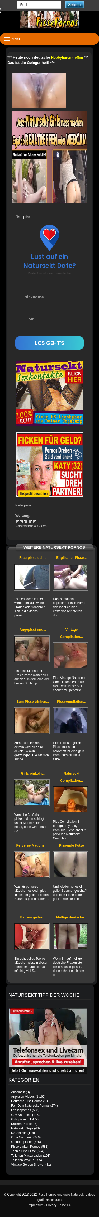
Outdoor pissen (21, 1142)
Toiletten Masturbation (26, 1155)
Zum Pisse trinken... (33, 701)
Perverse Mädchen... (32, 845)
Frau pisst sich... (32, 558)
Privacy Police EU (58, 1205)
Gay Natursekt (21, 1115)
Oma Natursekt (21, 1137)
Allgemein (18, 1092)
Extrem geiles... (32, 917)
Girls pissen (19, 1119)
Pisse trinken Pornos (25, 1147)
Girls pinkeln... (33, 773)
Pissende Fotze (71, 845)
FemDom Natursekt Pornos (30, 1106)
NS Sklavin (19, 1133)
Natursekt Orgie (22, 1128)
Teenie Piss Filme (23, 1151)
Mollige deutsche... (71, 917)
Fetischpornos (21, 1110)
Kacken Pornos (21, 1124)
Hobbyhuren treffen (67, 58)
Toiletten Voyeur (22, 1160)
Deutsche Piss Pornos (26, 1101)
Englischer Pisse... (71, 558)
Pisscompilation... (71, 701)
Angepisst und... (33, 630)
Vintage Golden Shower (28, 1164)
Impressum (35, 1205)
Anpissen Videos (23, 1097)
